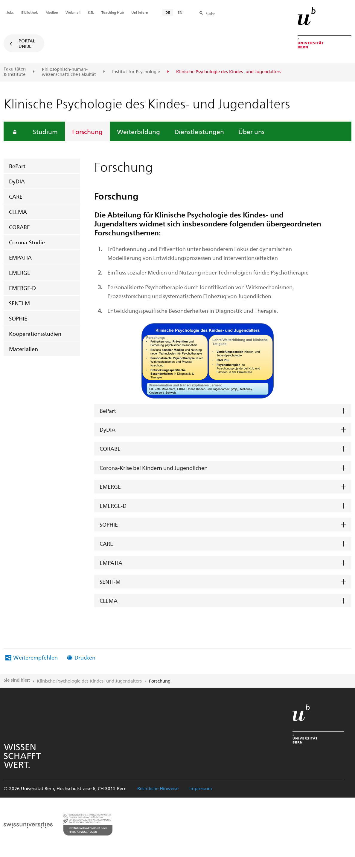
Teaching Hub (112, 12)
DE (167, 12)
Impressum (200, 788)
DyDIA (17, 181)
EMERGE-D (22, 288)
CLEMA (18, 211)
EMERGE (19, 272)
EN (180, 12)
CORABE (19, 227)
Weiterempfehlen (35, 657)
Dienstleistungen (199, 131)
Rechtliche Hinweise (158, 788)
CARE (15, 196)
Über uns (251, 131)
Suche (210, 13)
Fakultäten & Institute (15, 71)
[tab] (222, 411)
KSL (91, 12)
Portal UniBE (27, 43)
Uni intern (139, 12)
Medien (51, 12)
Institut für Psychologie (136, 71)
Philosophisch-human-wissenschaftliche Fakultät (69, 72)
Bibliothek (29, 12)
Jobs (10, 12)
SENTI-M (19, 303)
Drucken (84, 657)
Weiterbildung (138, 131)
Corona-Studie (27, 242)
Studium (45, 131)
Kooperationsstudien (35, 333)
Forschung (87, 131)
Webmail (72, 12)
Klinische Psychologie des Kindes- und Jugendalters (89, 681)
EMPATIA (20, 257)
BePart (17, 166)
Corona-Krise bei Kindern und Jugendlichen (154, 467)
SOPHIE (18, 318)
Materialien (23, 348)
